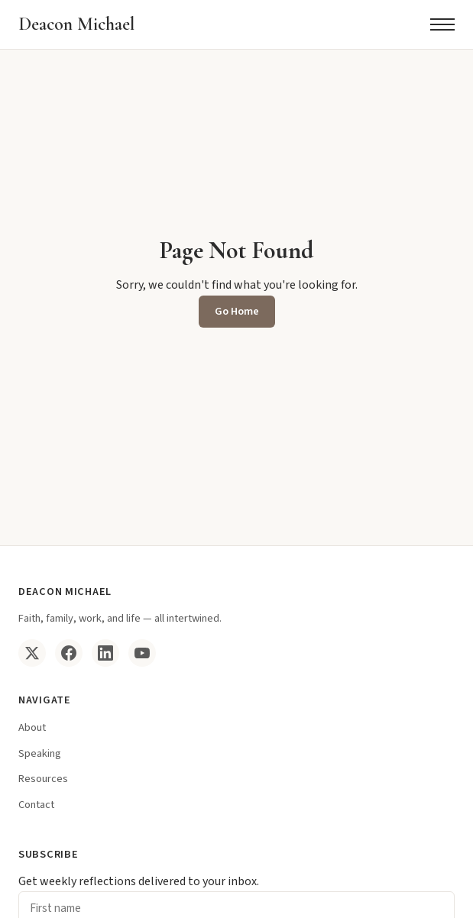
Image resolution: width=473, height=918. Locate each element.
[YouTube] (142, 653)
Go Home (237, 311)
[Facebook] (69, 653)
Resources (43, 779)
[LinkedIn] (105, 653)
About (32, 727)
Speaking (39, 753)
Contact (36, 805)
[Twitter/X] (32, 653)
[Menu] (442, 24)
